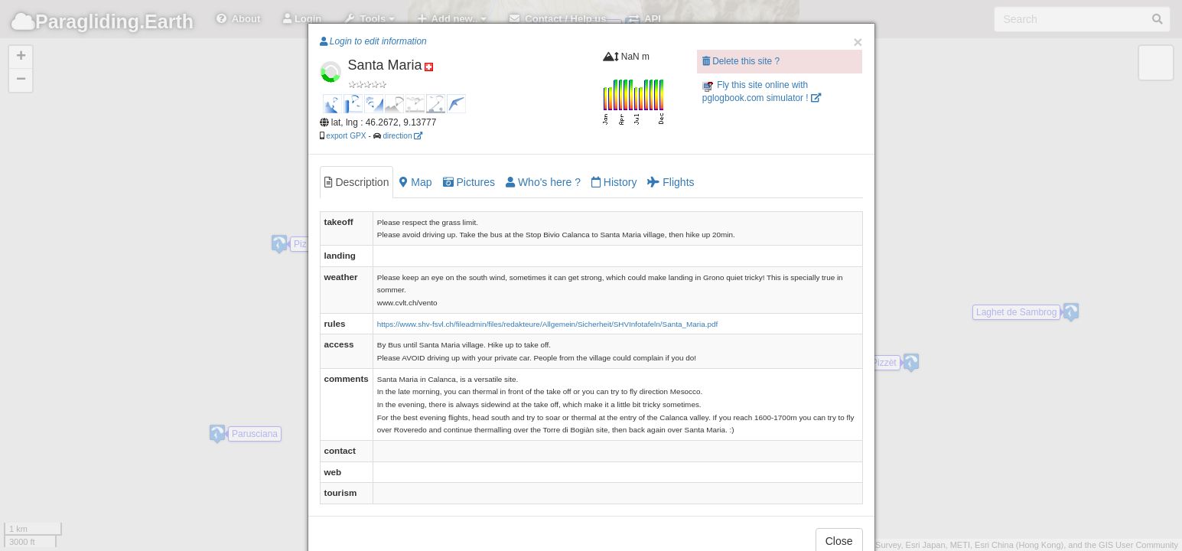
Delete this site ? (741, 61)
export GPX (346, 136)
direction (402, 136)
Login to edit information (373, 41)
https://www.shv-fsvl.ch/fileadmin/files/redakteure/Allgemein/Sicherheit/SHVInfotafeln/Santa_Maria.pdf (547, 324)
